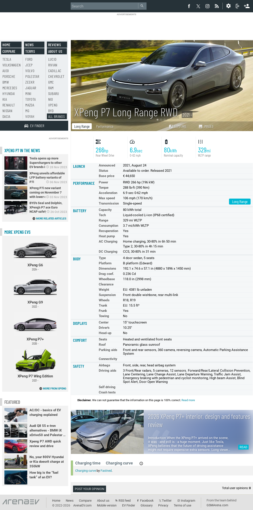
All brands (56, 116)
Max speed (107, 198)
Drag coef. (106, 274)
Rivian (52, 64)
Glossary (147, 505)
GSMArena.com (217, 505)
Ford (28, 59)
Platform (105, 263)
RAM (51, 87)
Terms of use (182, 505)
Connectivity (108, 359)
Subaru (53, 93)
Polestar (32, 76)
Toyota (30, 99)
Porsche (8, 76)
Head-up (105, 333)
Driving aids (107, 371)
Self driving (107, 387)
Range (103, 220)
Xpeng (53, 104)
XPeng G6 (35, 254)
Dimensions (107, 269)
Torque (103, 188)
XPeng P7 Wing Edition (35, 365)
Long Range (82, 126)
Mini (28, 93)
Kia (4, 99)
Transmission (109, 203)
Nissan (7, 110)
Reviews (54, 44)
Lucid (52, 59)
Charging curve (85, 470)
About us (55, 51)
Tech (102, 215)
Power (103, 182)
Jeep (29, 64)
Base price (106, 176)
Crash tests (107, 392)
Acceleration (108, 193)
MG (27, 110)
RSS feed (125, 500)
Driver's (104, 328)
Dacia (6, 116)
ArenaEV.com (82, 505)
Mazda (29, 104)
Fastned (106, 470)
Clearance (106, 284)
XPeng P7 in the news (22, 150)
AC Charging (108, 241)
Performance (104, 126)
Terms (30, 51)
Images (205, 126)
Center (103, 322)
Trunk (103, 305)
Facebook (147, 500)
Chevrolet (56, 76)
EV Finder (128, 505)
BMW (5, 82)
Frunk (103, 311)
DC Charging (108, 252)
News (29, 44)
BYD (51, 110)
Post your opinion (89, 489)
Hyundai (8, 93)
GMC (51, 82)
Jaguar (30, 87)
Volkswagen (11, 64)
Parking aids (108, 350)
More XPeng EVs (17, 232)
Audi (5, 70)
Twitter (167, 500)
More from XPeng (54, 388)
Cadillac (54, 70)
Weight (104, 290)
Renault (8, 104)
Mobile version (107, 505)
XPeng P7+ (35, 328)
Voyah (29, 116)
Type (102, 258)
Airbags (104, 365)
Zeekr (29, 82)
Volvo (29, 70)
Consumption (108, 226)
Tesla (6, 59)
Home (6, 44)
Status (103, 171)
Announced (107, 165)
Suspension (107, 295)
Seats (103, 339)
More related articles (51, 218)
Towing (104, 316)
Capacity (105, 210)
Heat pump (107, 236)
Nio (50, 99)
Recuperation (108, 231)
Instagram (188, 500)
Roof (102, 345)
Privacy (163, 505)
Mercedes (9, 87)
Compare (178, 126)
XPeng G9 (35, 291)
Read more (188, 400)
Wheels (104, 300)
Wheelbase (107, 279)
